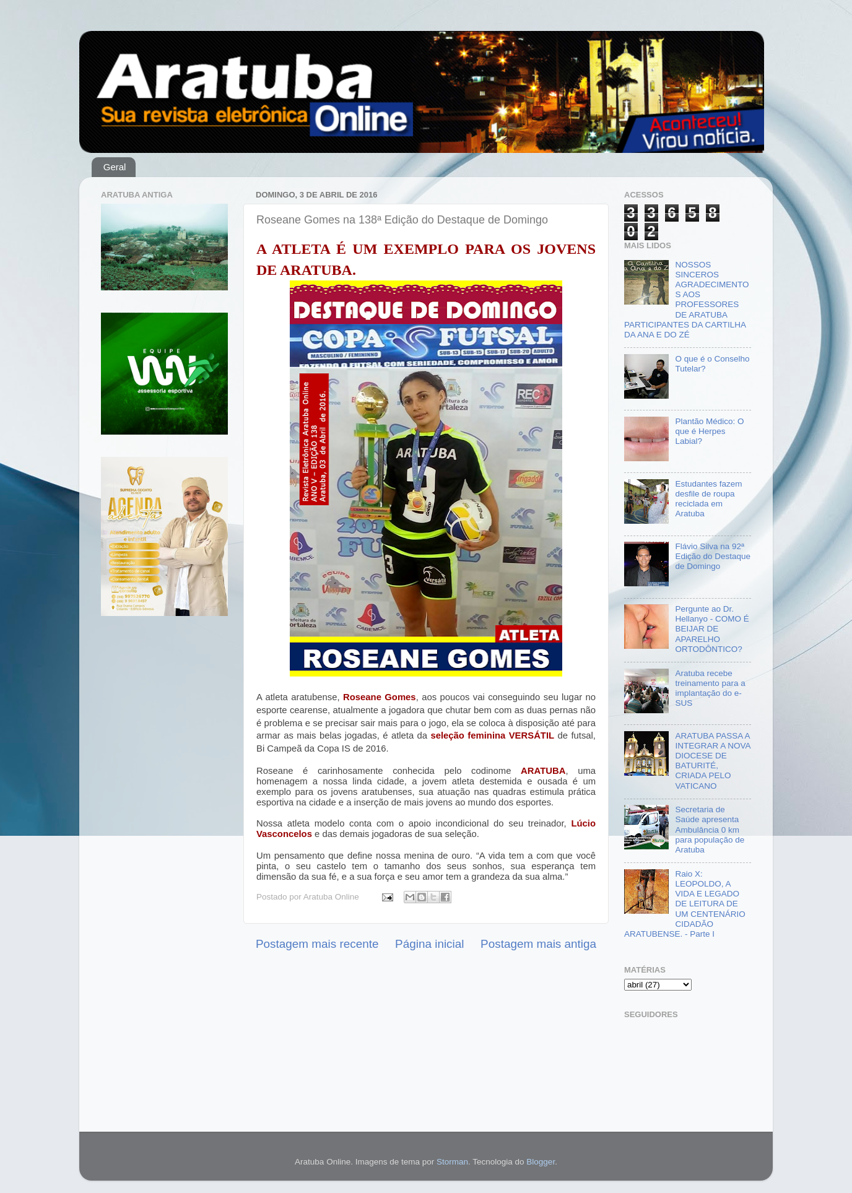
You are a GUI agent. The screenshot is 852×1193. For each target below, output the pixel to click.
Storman (452, 1161)
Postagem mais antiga (538, 943)
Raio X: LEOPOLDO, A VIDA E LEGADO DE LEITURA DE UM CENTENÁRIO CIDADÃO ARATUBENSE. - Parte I (685, 904)
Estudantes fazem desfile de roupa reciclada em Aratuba (708, 499)
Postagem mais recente (317, 943)
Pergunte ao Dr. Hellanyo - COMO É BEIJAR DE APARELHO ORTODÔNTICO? (712, 629)
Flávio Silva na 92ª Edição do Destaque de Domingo (712, 556)
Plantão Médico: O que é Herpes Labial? (709, 431)
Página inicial (429, 943)
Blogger (540, 1161)
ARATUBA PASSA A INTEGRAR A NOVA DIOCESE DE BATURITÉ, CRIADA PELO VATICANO (712, 761)
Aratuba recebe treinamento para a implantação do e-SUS (710, 688)
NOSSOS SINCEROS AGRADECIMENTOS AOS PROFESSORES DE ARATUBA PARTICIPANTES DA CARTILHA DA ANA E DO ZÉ (686, 299)
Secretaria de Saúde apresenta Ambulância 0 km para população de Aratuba (709, 829)
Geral (114, 167)
